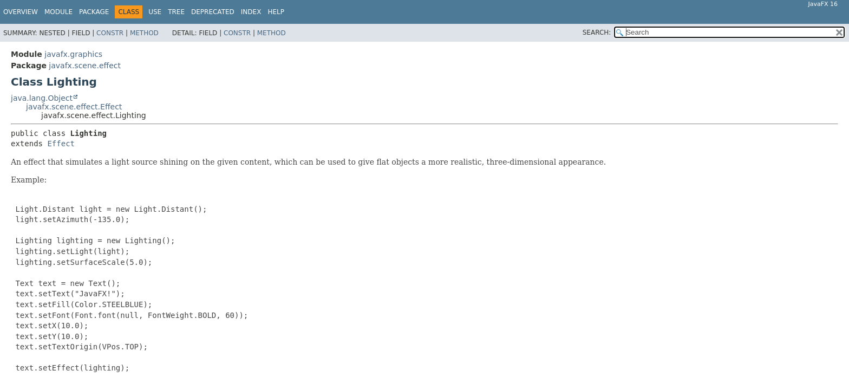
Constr (109, 33)
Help (275, 12)
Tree (176, 12)
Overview (20, 12)
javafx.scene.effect (85, 65)
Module (58, 12)
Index (251, 12)
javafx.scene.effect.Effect (74, 106)
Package (94, 12)
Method (144, 33)
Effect (61, 143)
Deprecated (212, 12)
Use (154, 12)
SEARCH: (597, 32)
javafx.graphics (73, 54)
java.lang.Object (42, 98)
